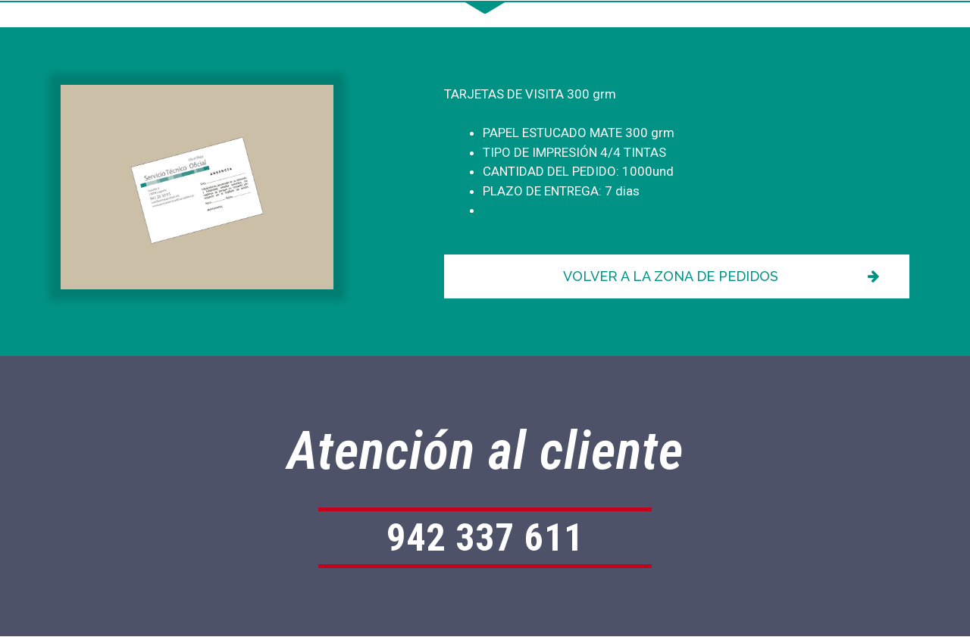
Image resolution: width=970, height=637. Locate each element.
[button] (676, 276)
